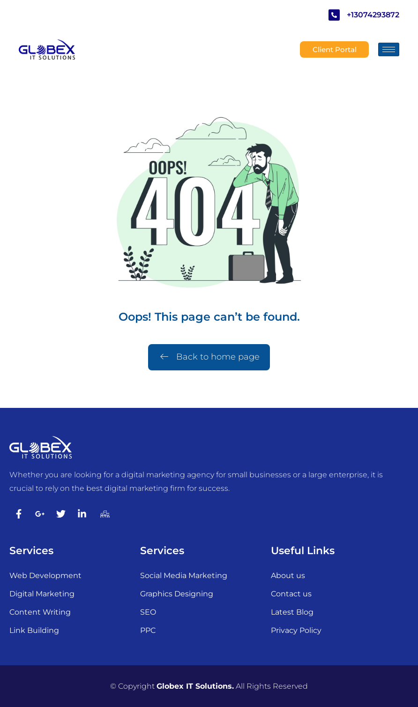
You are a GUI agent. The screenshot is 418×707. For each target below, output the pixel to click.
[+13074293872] (334, 15)
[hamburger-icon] (388, 49)
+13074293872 (373, 14)
